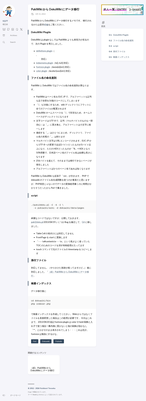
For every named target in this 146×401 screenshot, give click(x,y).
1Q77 (5, 21)
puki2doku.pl (37, 222)
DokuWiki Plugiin (120, 35)
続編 (46, 24)
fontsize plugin (43, 67)
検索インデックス (121, 57)
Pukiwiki (58, 341)
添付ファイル (119, 51)
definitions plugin (44, 51)
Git (83, 222)
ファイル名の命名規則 (123, 40)
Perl (34, 341)
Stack (35, 395)
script (115, 46)
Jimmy (41, 395)
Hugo (30, 392)
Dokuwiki (45, 341)
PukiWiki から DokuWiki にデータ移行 (55, 9)
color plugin (41, 71)
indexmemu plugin (44, 63)
